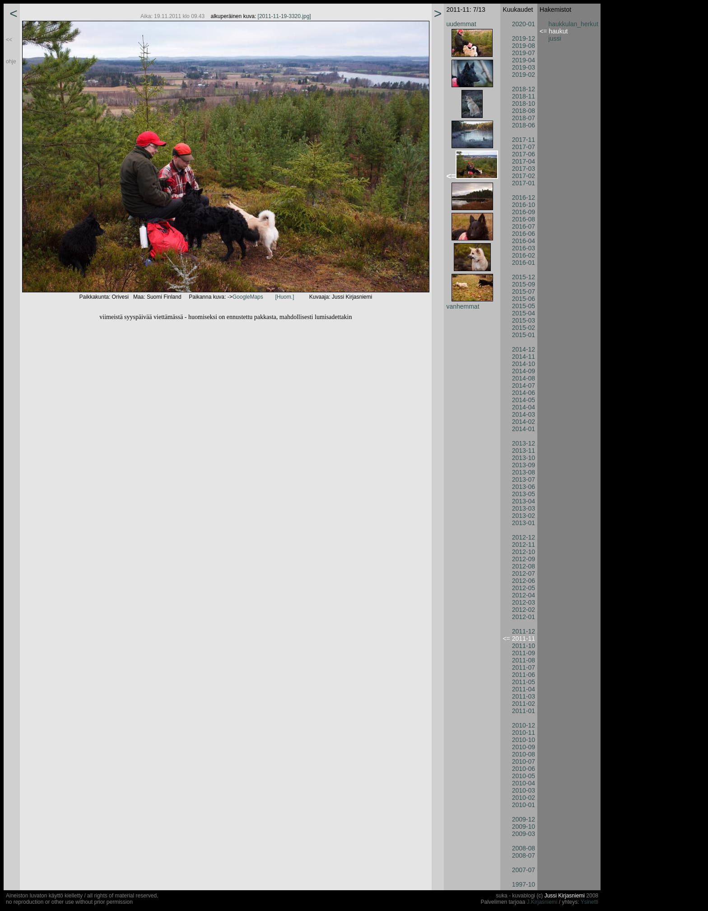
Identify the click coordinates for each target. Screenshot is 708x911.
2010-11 (523, 732)
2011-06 (523, 674)
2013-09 (523, 465)
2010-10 (523, 739)
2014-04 (523, 407)
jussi (555, 38)
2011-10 (523, 645)
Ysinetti (589, 902)
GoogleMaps (248, 297)
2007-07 (523, 869)
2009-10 (523, 826)
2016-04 (523, 240)
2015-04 (523, 313)
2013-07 (523, 479)
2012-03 (523, 602)
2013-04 (523, 501)
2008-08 (523, 848)
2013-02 (523, 515)
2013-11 (523, 450)
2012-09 (523, 559)
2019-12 (523, 38)
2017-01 (523, 183)
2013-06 (523, 486)
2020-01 (523, 24)
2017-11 (523, 139)
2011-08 (523, 660)
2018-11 (523, 96)
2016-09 (523, 212)
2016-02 (523, 255)
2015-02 (523, 327)
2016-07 (523, 226)
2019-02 (523, 74)
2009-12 (523, 819)
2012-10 (523, 551)
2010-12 (523, 725)
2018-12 (523, 89)
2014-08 (523, 378)
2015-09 (523, 284)
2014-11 (523, 356)
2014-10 (523, 363)
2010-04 (523, 783)
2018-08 (523, 110)
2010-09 (523, 747)
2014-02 (523, 421)
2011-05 (523, 682)
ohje (11, 61)
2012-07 (523, 573)
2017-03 (523, 168)
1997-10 (523, 884)
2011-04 (523, 689)
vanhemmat (462, 306)
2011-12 (523, 631)
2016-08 (523, 219)
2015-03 (523, 320)
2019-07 (523, 52)
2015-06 (523, 298)
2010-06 (523, 768)
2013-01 (523, 522)
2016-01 (523, 262)
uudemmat (461, 24)
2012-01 (523, 616)
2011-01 (523, 710)
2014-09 (523, 371)
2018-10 (523, 103)
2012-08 (523, 566)
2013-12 (523, 443)
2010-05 (523, 776)
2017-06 (523, 154)
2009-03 (523, 833)
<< (9, 40)
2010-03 (523, 790)
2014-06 (523, 392)
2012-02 (523, 609)
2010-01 (523, 804)
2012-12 (523, 537)
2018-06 (523, 125)
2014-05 (523, 400)
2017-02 (523, 175)
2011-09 (523, 653)
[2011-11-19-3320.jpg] (284, 16)
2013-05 (523, 494)
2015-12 (523, 277)
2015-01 (523, 334)
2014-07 (523, 385)
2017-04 (523, 161)
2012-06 (523, 580)
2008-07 (523, 855)
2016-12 (523, 197)
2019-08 (523, 45)
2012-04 (523, 595)
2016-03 (523, 248)
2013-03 (523, 508)
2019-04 (523, 60)
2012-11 (523, 544)
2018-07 (523, 118)
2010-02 (523, 797)
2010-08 (523, 754)
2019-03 (523, 67)
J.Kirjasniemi (542, 902)
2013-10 (523, 457)
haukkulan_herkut (574, 24)
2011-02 (523, 703)
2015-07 (523, 291)
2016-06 (523, 233)
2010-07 (523, 761)
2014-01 (523, 428)
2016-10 (523, 204)
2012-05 (523, 588)
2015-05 (523, 306)
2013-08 (523, 472)
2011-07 (523, 667)
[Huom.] (284, 297)
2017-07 (523, 146)
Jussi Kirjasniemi (565, 895)
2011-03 (523, 696)
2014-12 (523, 349)
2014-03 (523, 414)
